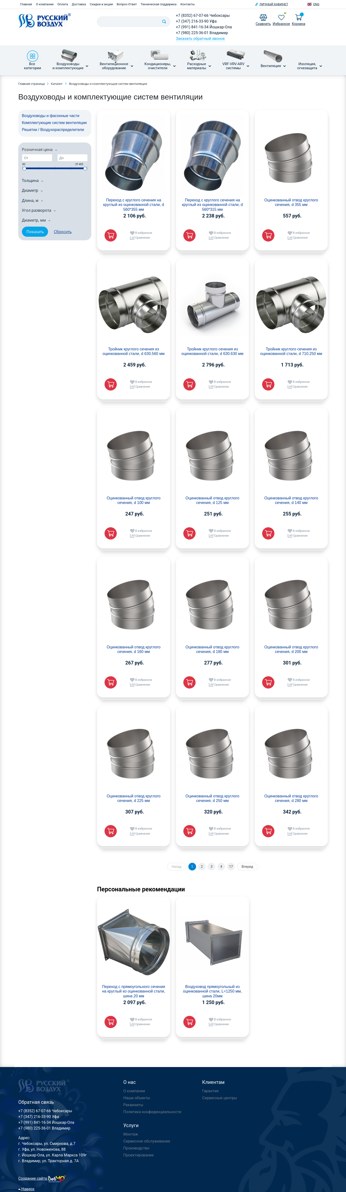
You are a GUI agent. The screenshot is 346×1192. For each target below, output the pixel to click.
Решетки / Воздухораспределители (53, 130)
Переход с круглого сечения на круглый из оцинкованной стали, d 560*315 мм (212, 204)
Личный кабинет (274, 4)
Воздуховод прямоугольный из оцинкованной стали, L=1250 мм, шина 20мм (212, 991)
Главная (26, 4)
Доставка (79, 4)
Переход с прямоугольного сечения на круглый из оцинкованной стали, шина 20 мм (133, 991)
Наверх (26, 1189)
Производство (136, 1148)
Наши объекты (136, 1098)
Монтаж (130, 1134)
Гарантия (210, 1091)
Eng (316, 4)
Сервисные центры (219, 1098)
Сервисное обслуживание (146, 1141)
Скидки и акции (101, 4)
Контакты (187, 4)
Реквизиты (133, 1105)
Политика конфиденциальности (152, 1112)
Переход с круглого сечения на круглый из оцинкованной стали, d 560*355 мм (133, 204)
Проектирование (138, 1155)
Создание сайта (42, 1178)
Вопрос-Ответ (127, 4)
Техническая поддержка (159, 4)
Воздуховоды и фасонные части (50, 116)
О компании (44, 4)
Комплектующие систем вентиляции (54, 123)
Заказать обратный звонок (200, 38)
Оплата (62, 4)
